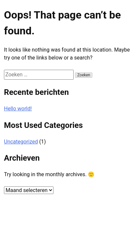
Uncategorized (21, 142)
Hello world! (18, 108)
